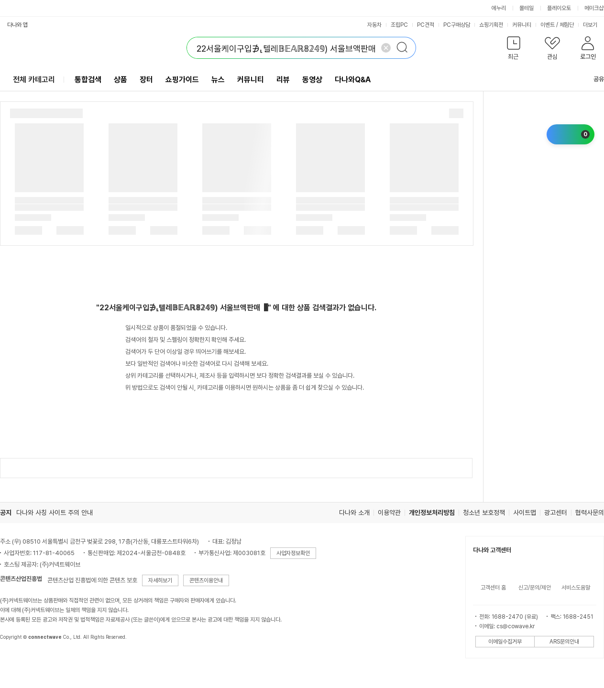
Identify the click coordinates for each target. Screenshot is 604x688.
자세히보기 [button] (160, 580)
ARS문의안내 (564, 641)
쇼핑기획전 (491, 25)
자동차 (374, 25)
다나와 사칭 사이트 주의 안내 (54, 512)
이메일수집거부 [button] (505, 641)
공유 (593, 79)
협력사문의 (589, 512)
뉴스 (218, 79)
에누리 (499, 8)
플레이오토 (559, 8)
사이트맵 (524, 512)
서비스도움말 (575, 587)
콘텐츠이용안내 (206, 580)
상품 (120, 79)
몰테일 (526, 8)
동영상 (312, 79)
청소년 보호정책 (484, 512)
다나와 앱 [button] (17, 25)
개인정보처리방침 (432, 512)
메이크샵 (594, 8)
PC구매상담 (456, 25)
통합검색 (88, 79)
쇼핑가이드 (182, 79)
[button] (513, 50)
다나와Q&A (353, 79)
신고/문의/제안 (534, 587)
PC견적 (425, 25)
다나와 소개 (354, 512)
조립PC (399, 25)
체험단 (567, 25)
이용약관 (389, 512)
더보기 (593, 25)
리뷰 (283, 79)
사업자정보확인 (293, 553)
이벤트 (547, 25)
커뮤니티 (521, 25)
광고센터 (555, 512)
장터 (146, 79)
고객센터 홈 (493, 587)
